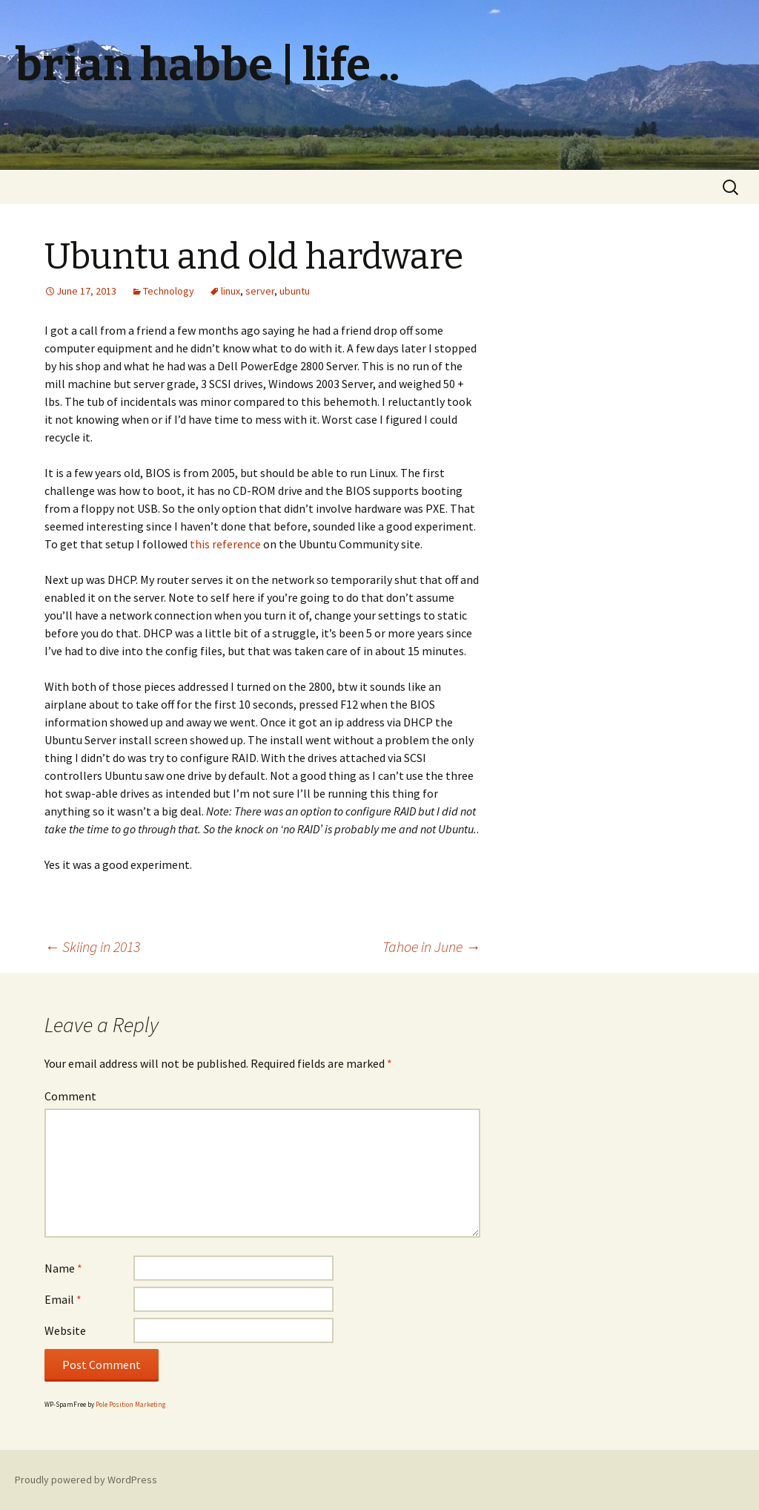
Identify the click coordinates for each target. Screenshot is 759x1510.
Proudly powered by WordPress (86, 1479)
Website (65, 1330)
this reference (225, 543)
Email (63, 1299)
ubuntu (294, 291)
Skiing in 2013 (92, 946)
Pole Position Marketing (130, 1404)
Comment (70, 1096)
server (259, 291)
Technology (168, 291)
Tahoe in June (431, 946)
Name (63, 1268)
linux (230, 291)
